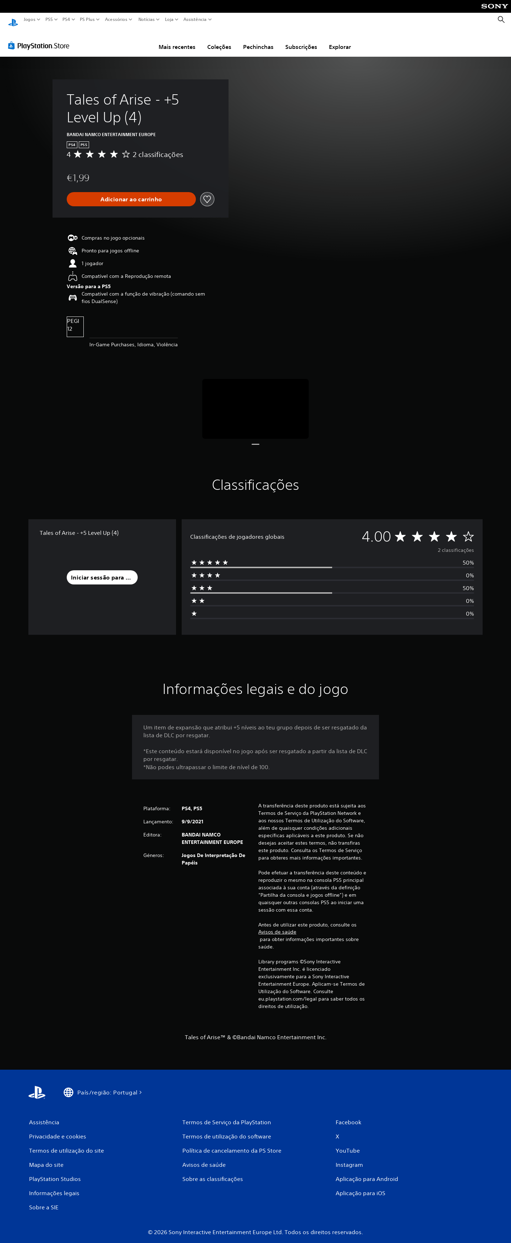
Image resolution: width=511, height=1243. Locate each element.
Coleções (219, 40)
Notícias (146, 19)
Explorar (340, 40)
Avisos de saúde (277, 925)
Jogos (29, 19)
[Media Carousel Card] (255, 402)
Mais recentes (177, 40)
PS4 (66, 19)
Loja (169, 19)
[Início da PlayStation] (13, 20)
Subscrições (301, 40)
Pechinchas (258, 40)
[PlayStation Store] (41, 38)
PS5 (49, 19)
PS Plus (87, 19)
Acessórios (116, 19)
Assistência (195, 19)
